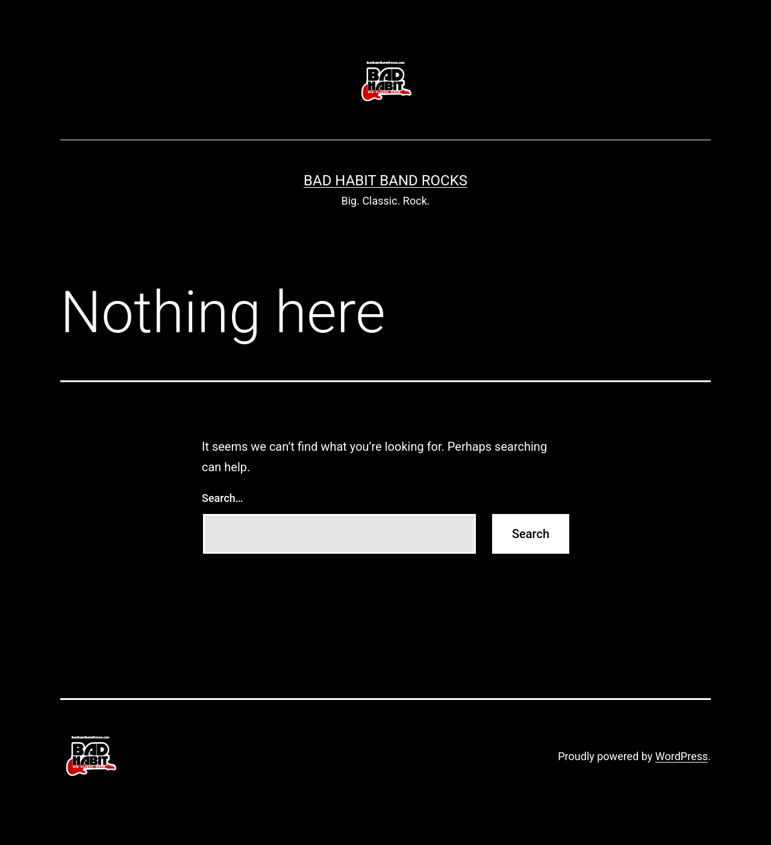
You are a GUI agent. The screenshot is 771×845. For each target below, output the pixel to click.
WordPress (681, 756)
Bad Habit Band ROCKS (385, 180)
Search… (222, 498)
